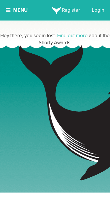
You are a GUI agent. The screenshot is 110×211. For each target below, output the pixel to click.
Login (98, 10)
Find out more (72, 36)
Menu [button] (17, 10)
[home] (55, 10)
